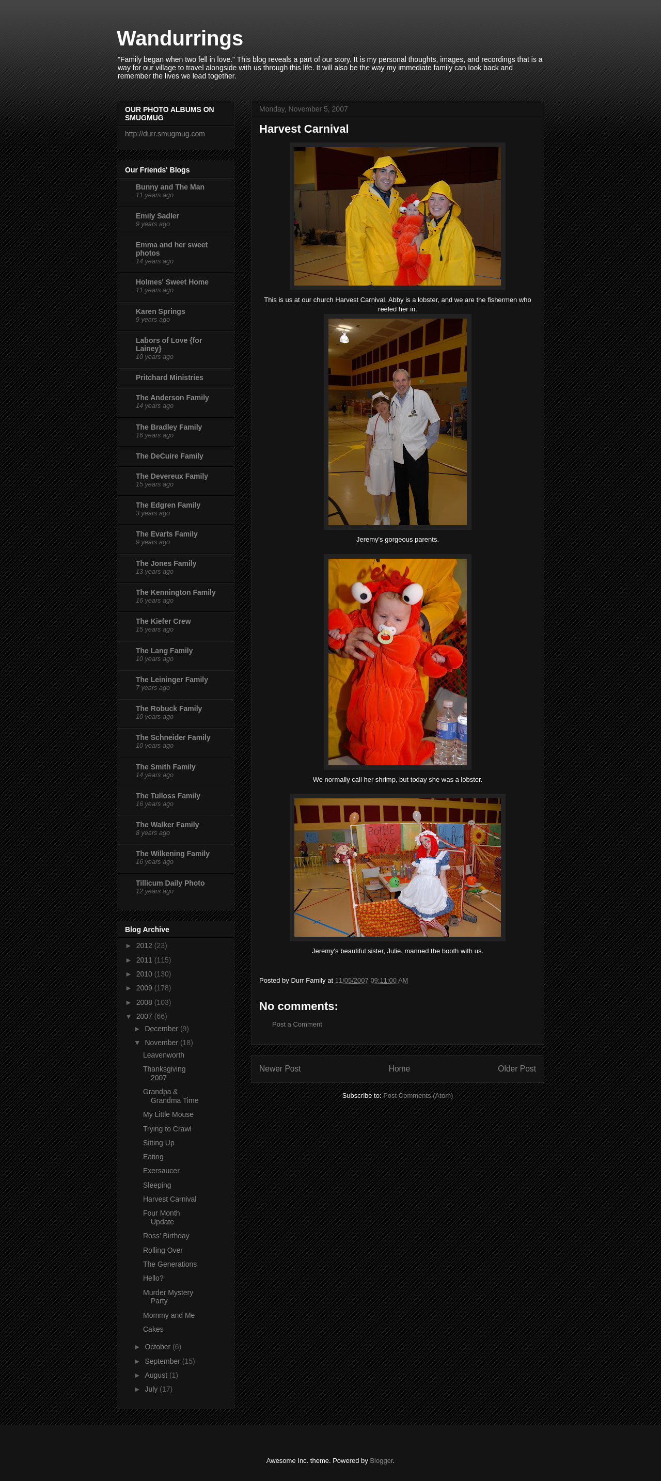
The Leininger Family (172, 679)
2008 (145, 1002)
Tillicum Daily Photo (170, 883)
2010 (145, 974)
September (163, 1361)
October (158, 1347)
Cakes (153, 1329)
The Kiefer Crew (163, 621)
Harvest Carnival (169, 1199)
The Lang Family (164, 651)
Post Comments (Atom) (418, 1095)
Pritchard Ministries (169, 377)
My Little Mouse (168, 1114)
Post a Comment (297, 1024)
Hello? (153, 1278)
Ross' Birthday (166, 1236)
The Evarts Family (167, 534)
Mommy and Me (169, 1315)
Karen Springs (160, 311)
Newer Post (280, 1068)
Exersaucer (161, 1171)
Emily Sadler (157, 216)
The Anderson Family (172, 397)
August (157, 1375)
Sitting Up (159, 1143)
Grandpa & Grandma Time (171, 1096)
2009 (145, 988)
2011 (145, 960)
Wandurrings (180, 38)
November (162, 1042)
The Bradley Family (169, 427)
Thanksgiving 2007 (164, 1073)
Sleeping (157, 1185)
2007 (145, 1016)
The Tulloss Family (168, 796)
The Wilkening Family (173, 853)
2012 (145, 945)
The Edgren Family (168, 505)
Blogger (381, 1460)
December (162, 1029)
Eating (153, 1157)
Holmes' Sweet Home (172, 282)
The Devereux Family (172, 476)
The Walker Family (167, 825)
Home (400, 1068)
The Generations (170, 1264)
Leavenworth (163, 1055)
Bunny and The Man (170, 187)
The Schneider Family (173, 737)
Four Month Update (161, 1217)
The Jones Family (166, 563)
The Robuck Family (169, 708)
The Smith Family (166, 767)
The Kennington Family (176, 592)
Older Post (517, 1068)
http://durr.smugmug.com (165, 134)
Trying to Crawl (167, 1129)
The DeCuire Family (169, 456)
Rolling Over (163, 1250)
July (152, 1389)
